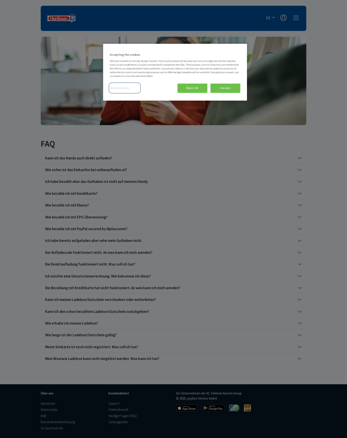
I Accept (225, 88)
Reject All (192, 88)
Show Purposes (119, 87)
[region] (175, 72)
